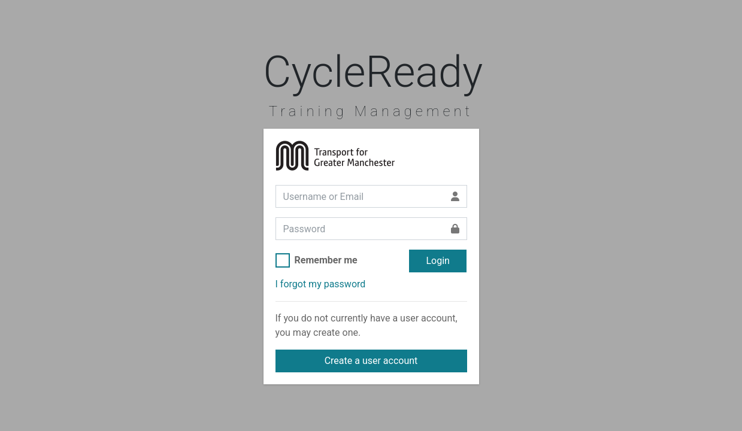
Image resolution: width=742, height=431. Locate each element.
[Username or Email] (359, 196)
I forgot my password (320, 284)
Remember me (326, 260)
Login (437, 260)
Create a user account (371, 360)
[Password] (359, 228)
